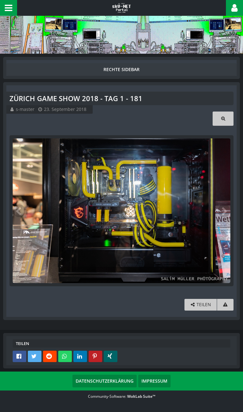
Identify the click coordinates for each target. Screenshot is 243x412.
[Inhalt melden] (225, 305)
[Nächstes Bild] (224, 210)
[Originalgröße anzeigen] (223, 119)
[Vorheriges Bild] (19, 210)
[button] (8, 8)
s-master (25, 109)
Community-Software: (121, 396)
